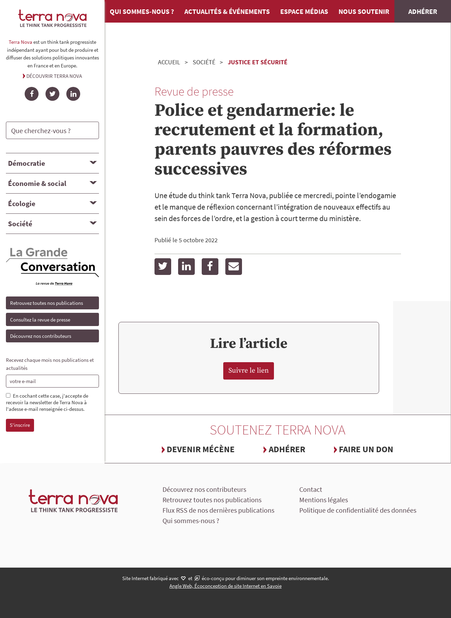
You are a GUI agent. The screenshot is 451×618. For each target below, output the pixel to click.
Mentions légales (323, 499)
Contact (310, 489)
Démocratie (26, 163)
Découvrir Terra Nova (54, 76)
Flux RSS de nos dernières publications (218, 510)
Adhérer (422, 11)
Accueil (169, 62)
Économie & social (37, 183)
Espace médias (304, 11)
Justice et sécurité (257, 62)
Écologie (21, 203)
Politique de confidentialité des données (357, 510)
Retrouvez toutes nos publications (46, 303)
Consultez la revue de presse (40, 319)
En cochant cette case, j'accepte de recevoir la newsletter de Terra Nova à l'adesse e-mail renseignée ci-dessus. (47, 402)
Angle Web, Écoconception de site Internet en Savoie (225, 586)
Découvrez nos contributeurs (40, 336)
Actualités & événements (227, 11)
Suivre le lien (248, 370)
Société (20, 223)
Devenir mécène (201, 449)
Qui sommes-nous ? (142, 11)
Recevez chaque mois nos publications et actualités (50, 364)
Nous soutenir (364, 11)
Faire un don (366, 449)
